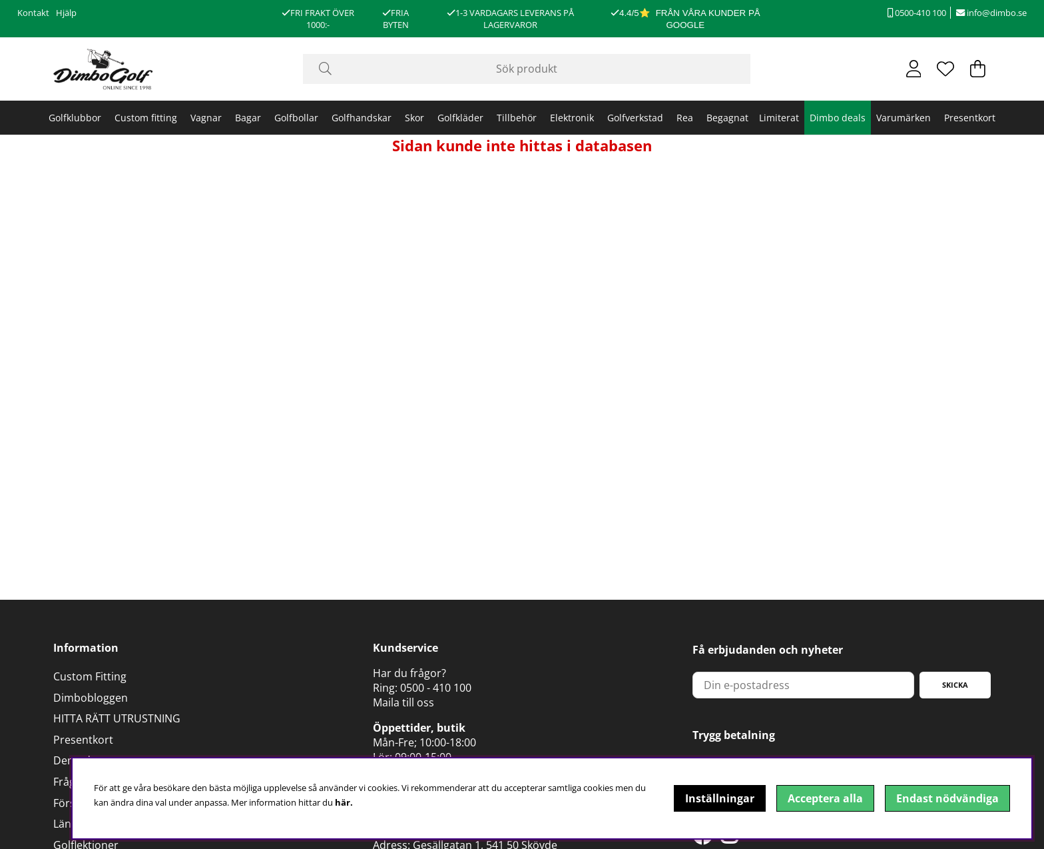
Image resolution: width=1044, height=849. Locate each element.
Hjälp (66, 13)
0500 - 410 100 (435, 687)
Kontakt (33, 13)
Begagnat (727, 117)
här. (344, 802)
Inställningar (719, 798)
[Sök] (526, 69)
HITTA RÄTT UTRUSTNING (116, 718)
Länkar (70, 823)
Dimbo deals (838, 117)
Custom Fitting (90, 676)
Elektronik (572, 117)
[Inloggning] (914, 69)
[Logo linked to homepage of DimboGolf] (103, 69)
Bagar (248, 117)
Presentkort (969, 117)
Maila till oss (403, 702)
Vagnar (206, 117)
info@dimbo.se (991, 13)
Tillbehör (517, 117)
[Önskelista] (945, 69)
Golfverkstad (635, 117)
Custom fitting (146, 117)
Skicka (955, 685)
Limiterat (779, 117)
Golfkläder (460, 117)
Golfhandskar (362, 117)
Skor (414, 117)
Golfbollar (296, 117)
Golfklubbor (75, 117)
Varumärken (903, 117)
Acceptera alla (825, 798)
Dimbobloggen (90, 697)
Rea (684, 117)
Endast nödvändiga (947, 798)
